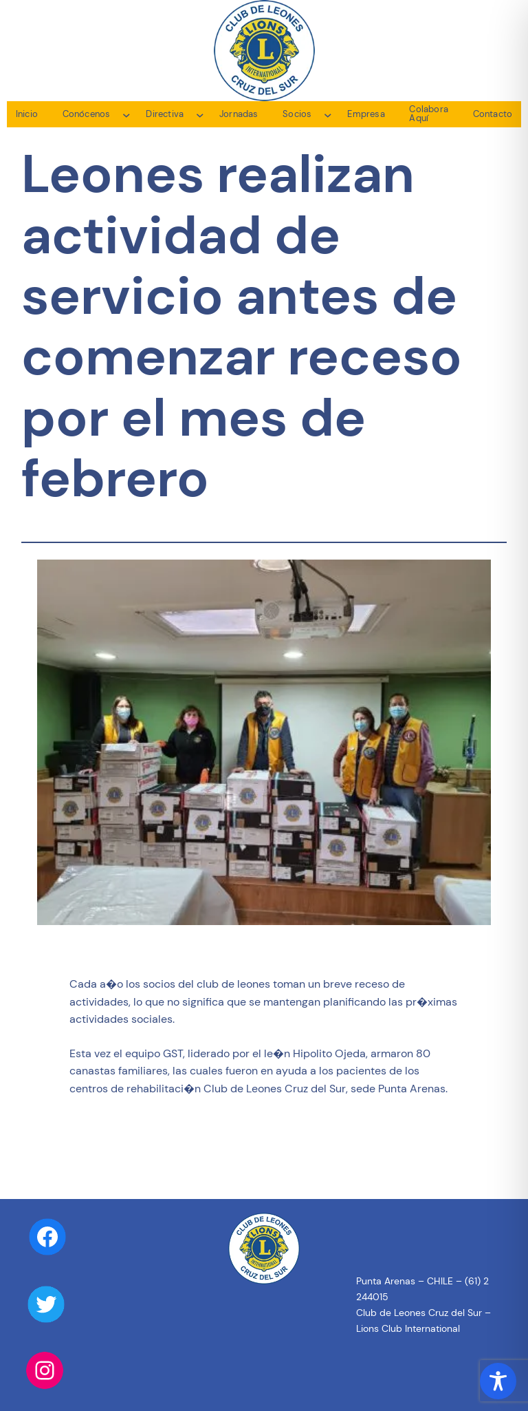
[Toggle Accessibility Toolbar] (498, 1381)
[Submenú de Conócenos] (126, 114)
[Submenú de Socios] (328, 114)
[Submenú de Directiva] (200, 114)
